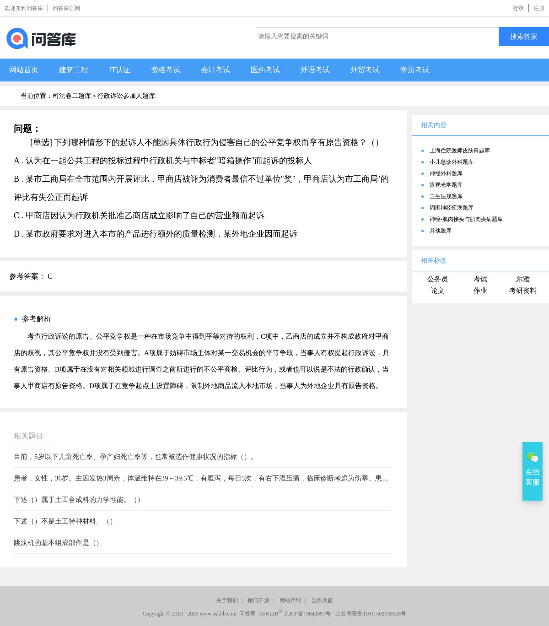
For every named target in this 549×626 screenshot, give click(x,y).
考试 (480, 279)
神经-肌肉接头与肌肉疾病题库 (466, 219)
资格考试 (165, 70)
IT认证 (119, 70)
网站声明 (290, 600)
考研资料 (523, 290)
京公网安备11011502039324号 (370, 613)
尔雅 (523, 279)
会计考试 (215, 70)
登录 (518, 8)
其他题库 (441, 230)
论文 (438, 290)
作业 (480, 290)
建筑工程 (73, 70)
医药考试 (265, 70)
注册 (538, 8)
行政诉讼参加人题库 (126, 95)
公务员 (437, 279)
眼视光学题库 (446, 185)
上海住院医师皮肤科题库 (460, 150)
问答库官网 (66, 8)
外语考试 (315, 70)
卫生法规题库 (446, 196)
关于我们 (227, 600)
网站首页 (23, 70)
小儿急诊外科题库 (452, 162)
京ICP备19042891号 (307, 613)
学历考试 (415, 70)
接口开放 (258, 600)
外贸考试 (365, 70)
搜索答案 (524, 36)
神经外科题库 (446, 173)
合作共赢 (322, 600)
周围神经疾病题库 (452, 208)
